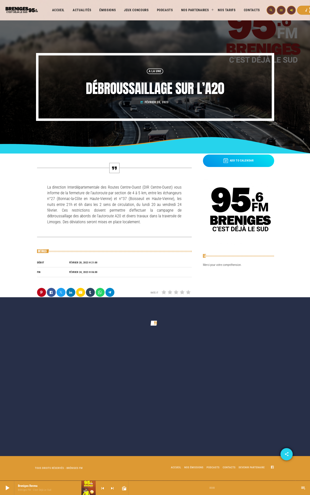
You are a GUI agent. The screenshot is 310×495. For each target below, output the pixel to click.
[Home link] (21, 10)
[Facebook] (272, 467)
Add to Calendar (238, 160)
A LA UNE (155, 71)
